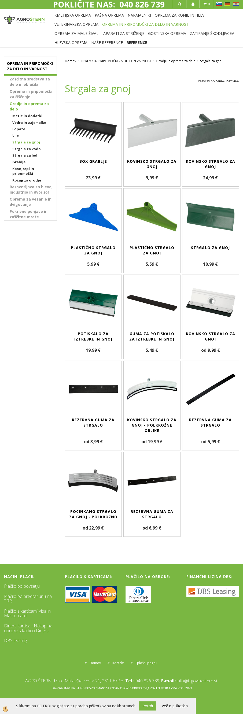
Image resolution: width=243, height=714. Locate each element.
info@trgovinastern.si (197, 681)
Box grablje (93, 161)
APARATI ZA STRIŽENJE (123, 33)
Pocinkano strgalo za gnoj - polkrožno (93, 514)
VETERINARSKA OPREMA (76, 24)
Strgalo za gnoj (210, 247)
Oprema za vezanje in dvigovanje (30, 202)
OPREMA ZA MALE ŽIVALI (77, 33)
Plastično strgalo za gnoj (93, 250)
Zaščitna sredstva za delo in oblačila (30, 81)
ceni (220, 81)
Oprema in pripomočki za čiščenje (31, 94)
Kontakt (118, 663)
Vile (15, 135)
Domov (70, 61)
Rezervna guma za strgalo (93, 422)
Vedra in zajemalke (29, 122)
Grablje (18, 162)
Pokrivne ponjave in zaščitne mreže (28, 214)
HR (236, 4)
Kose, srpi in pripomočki (23, 171)
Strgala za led (24, 155)
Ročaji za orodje (26, 180)
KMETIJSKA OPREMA (72, 15)
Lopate (18, 129)
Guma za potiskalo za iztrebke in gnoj (151, 336)
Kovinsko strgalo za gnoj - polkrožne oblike (151, 425)
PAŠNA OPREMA (109, 15)
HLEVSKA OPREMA (70, 42)
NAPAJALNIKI (139, 15)
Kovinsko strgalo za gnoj (151, 164)
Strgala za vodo (26, 148)
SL (219, 4)
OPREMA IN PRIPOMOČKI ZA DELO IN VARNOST (145, 24)
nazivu (232, 81)
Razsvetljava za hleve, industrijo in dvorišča (31, 189)
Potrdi (147, 705)
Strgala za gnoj (26, 142)
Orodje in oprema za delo (29, 106)
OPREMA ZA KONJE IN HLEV (179, 15)
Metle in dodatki (27, 115)
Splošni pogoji (146, 663)
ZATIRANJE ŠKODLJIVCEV (212, 33)
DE (227, 4)
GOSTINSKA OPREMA (167, 33)
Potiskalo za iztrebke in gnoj (93, 336)
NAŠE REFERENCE (107, 42)
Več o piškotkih (175, 705)
